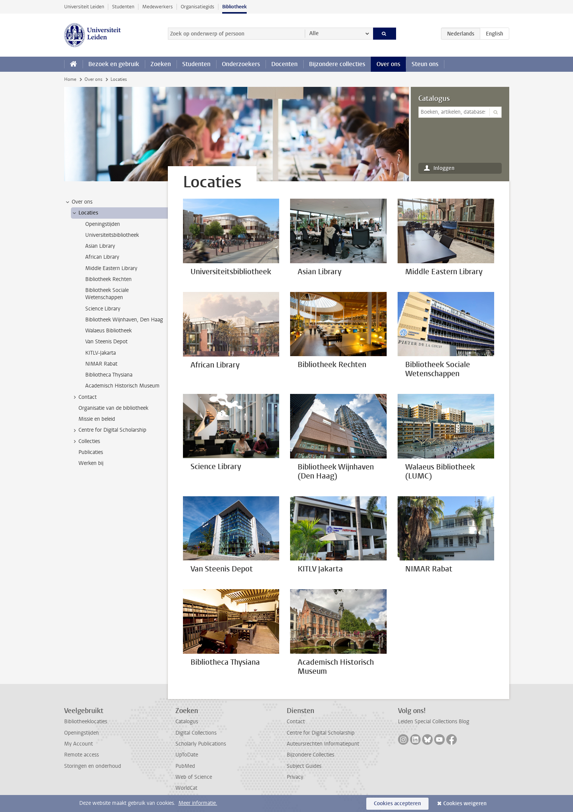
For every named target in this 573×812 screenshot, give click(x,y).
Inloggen (444, 168)
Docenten (284, 64)
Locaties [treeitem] (84, 213)
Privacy (295, 777)
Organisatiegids (197, 6)
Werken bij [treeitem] (90, 463)
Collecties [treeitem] (85, 441)
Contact (296, 721)
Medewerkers (157, 6)
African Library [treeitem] (102, 257)
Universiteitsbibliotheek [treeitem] (112, 235)
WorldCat (186, 788)
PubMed (185, 766)
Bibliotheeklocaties (85, 721)
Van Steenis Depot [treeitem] (106, 341)
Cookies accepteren (397, 803)
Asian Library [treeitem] (100, 246)
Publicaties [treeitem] (90, 452)
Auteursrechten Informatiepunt (323, 743)
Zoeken (161, 64)
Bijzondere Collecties (310, 754)
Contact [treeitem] (84, 397)
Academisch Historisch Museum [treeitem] (122, 385)
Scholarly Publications (200, 743)
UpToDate (186, 754)
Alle (314, 33)
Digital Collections (196, 732)
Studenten (123, 6)
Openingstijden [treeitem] (102, 224)
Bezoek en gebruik (113, 64)
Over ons (388, 64)
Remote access (81, 754)
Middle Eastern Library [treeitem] (111, 268)
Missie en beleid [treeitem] (96, 419)
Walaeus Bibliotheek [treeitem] (108, 330)
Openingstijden (81, 732)
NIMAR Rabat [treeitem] (101, 363)
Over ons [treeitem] (78, 202)
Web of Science (193, 777)
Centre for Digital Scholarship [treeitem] (108, 430)
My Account (78, 743)
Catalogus (434, 98)
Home (70, 79)
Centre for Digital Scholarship (321, 732)
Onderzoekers (241, 64)
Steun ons (425, 64)
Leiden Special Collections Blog (433, 721)
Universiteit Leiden (84, 6)
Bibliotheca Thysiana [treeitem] (108, 374)
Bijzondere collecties (337, 64)
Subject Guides (304, 766)
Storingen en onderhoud (92, 766)
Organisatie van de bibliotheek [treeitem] (113, 408)
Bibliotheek (234, 6)
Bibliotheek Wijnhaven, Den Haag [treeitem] (124, 319)
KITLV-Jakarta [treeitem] (100, 353)
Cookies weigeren (465, 803)
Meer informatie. (197, 803)
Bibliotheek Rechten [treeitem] (108, 279)
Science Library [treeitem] (102, 308)
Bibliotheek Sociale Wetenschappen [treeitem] (107, 294)
